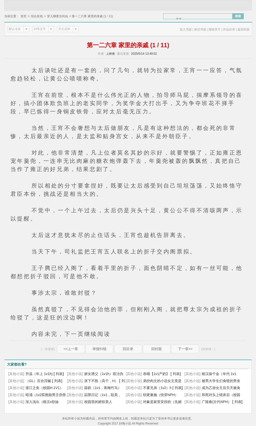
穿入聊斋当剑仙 (57, 16)
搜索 (238, 16)
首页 (23, 16)
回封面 (156, 349)
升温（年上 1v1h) (39, 374)
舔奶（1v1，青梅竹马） (103, 388)
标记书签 (200, 29)
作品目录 (229, 29)
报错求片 (214, 29)
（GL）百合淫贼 (38, 381)
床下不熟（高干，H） (101, 381)
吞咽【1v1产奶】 (156, 374)
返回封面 (244, 29)
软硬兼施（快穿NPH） (160, 395)
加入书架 (186, 29)
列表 (59, 374)
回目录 (128, 349)
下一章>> (185, 349)
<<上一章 (71, 349)
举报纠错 (99, 349)
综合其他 (37, 16)
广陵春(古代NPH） (216, 402)
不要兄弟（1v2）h (157, 388)
